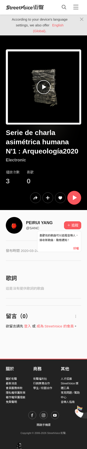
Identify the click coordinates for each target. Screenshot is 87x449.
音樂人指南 (68, 402)
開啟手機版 (44, 425)
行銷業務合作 (41, 383)
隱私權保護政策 (15, 392)
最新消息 (11, 383)
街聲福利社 (40, 378)
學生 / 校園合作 (42, 388)
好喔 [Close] (76, 248)
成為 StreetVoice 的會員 (55, 326)
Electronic (16, 160)
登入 (27, 326)
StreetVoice (25, 7)
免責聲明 (11, 402)
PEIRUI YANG (39, 222)
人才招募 (66, 378)
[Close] (82, 19)
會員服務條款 (14, 388)
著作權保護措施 (15, 397)
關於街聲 (11, 378)
